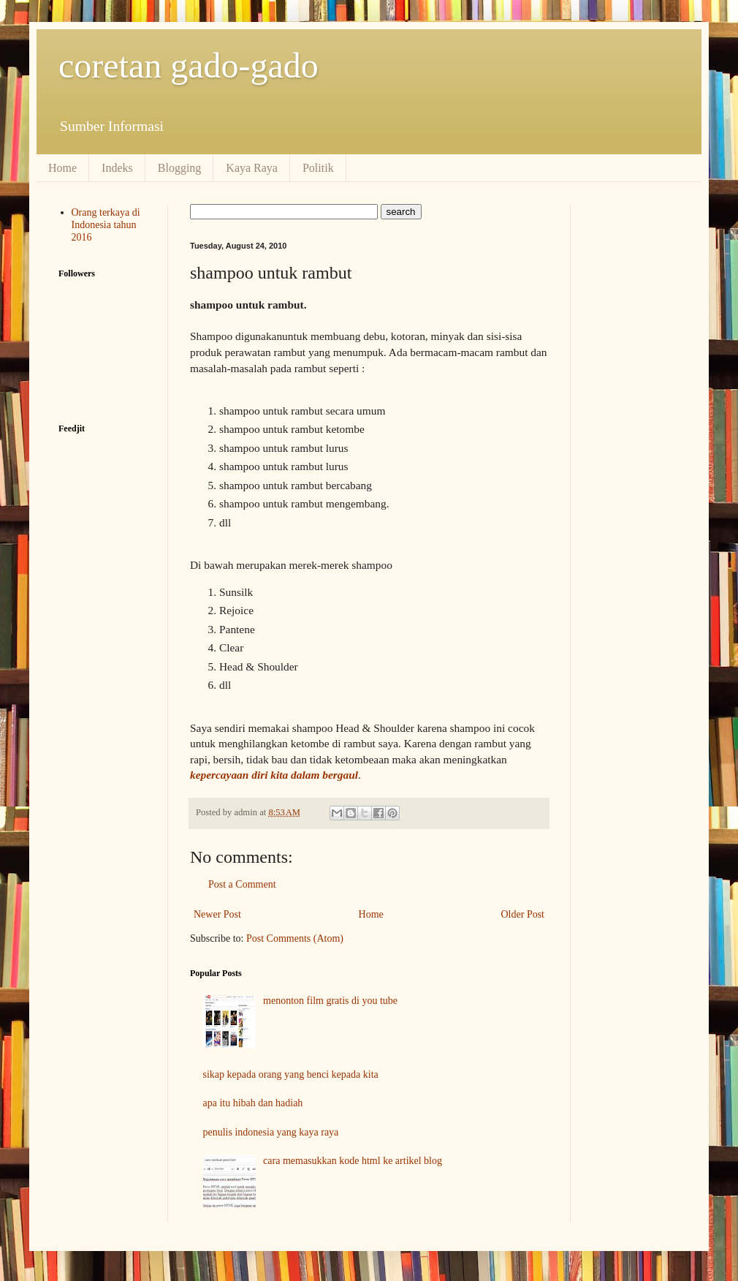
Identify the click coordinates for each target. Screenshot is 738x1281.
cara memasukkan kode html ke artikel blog (352, 1160)
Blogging (180, 168)
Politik (318, 168)
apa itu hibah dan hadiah (253, 1102)
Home (62, 168)
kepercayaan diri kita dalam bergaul (274, 774)
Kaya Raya (252, 168)
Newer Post (217, 914)
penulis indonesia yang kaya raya (271, 1132)
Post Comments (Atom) (294, 938)
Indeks (117, 168)
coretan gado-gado (188, 65)
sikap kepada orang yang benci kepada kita (290, 1074)
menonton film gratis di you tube (330, 1000)
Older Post (523, 914)
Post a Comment (242, 884)
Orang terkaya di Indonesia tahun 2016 (106, 225)
